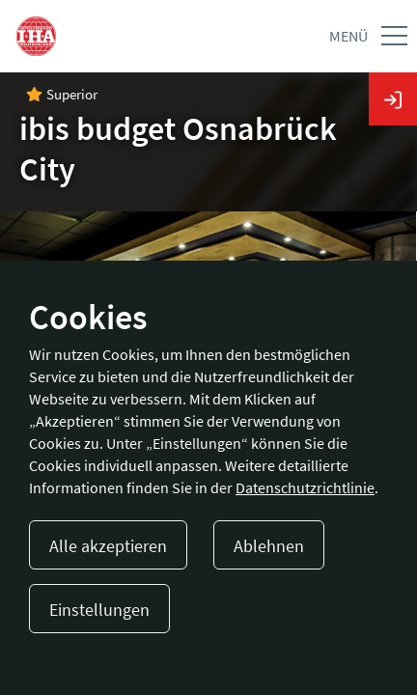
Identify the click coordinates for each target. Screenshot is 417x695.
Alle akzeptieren (108, 546)
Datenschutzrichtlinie (305, 487)
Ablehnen (269, 546)
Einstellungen (99, 609)
